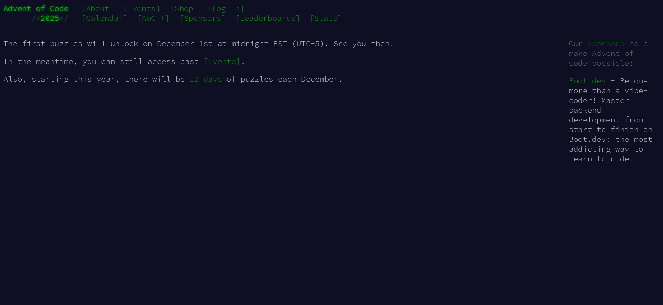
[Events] (141, 8)
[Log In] (225, 8)
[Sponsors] (202, 18)
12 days (205, 79)
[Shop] (184, 8)
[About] (97, 8)
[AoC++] (153, 18)
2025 (50, 18)
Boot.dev (587, 81)
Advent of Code (35, 8)
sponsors (606, 43)
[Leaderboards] (267, 18)
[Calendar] (104, 18)
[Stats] (326, 18)
